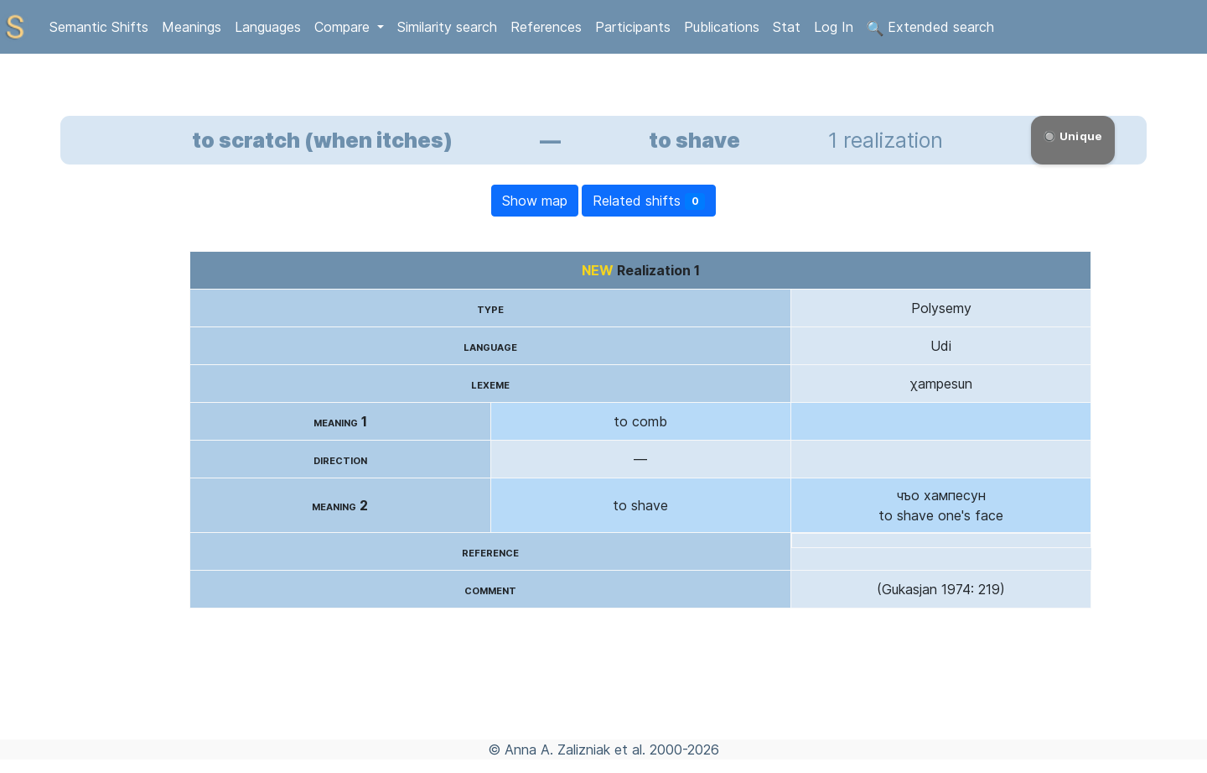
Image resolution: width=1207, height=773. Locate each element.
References (546, 26)
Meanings (191, 26)
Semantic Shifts (98, 26)
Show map (534, 200)
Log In (833, 26)
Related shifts (649, 201)
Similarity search (447, 26)
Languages (268, 26)
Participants (633, 26)
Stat (786, 26)
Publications (721, 26)
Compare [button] (344, 26)
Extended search (930, 27)
